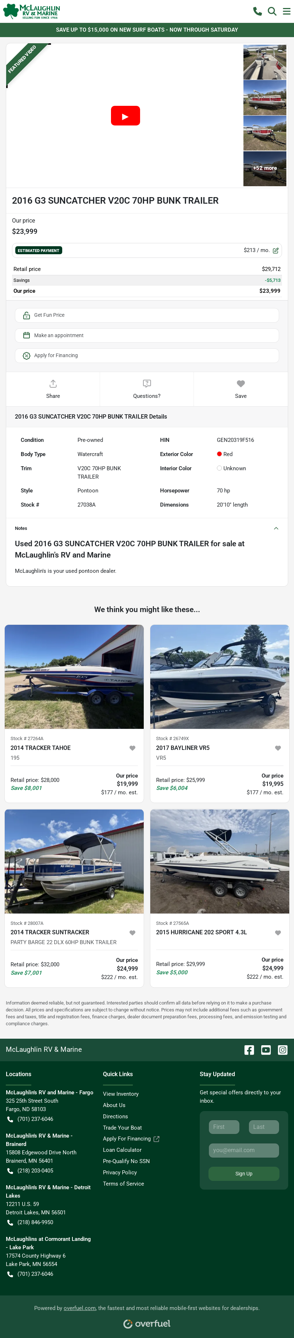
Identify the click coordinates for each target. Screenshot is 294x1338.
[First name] (223, 1127)
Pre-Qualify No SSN (126, 1161)
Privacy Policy (120, 1172)
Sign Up (244, 1174)
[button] (257, 11)
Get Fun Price (43, 315)
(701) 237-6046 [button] (30, 1119)
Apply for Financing (50, 356)
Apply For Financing (131, 1139)
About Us (114, 1105)
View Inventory (121, 1094)
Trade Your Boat (122, 1128)
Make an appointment (53, 336)
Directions (115, 1116)
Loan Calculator (122, 1150)
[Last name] (264, 1127)
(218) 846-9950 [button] (30, 1222)
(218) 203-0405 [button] (30, 1171)
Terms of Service (123, 1184)
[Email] (243, 1150)
